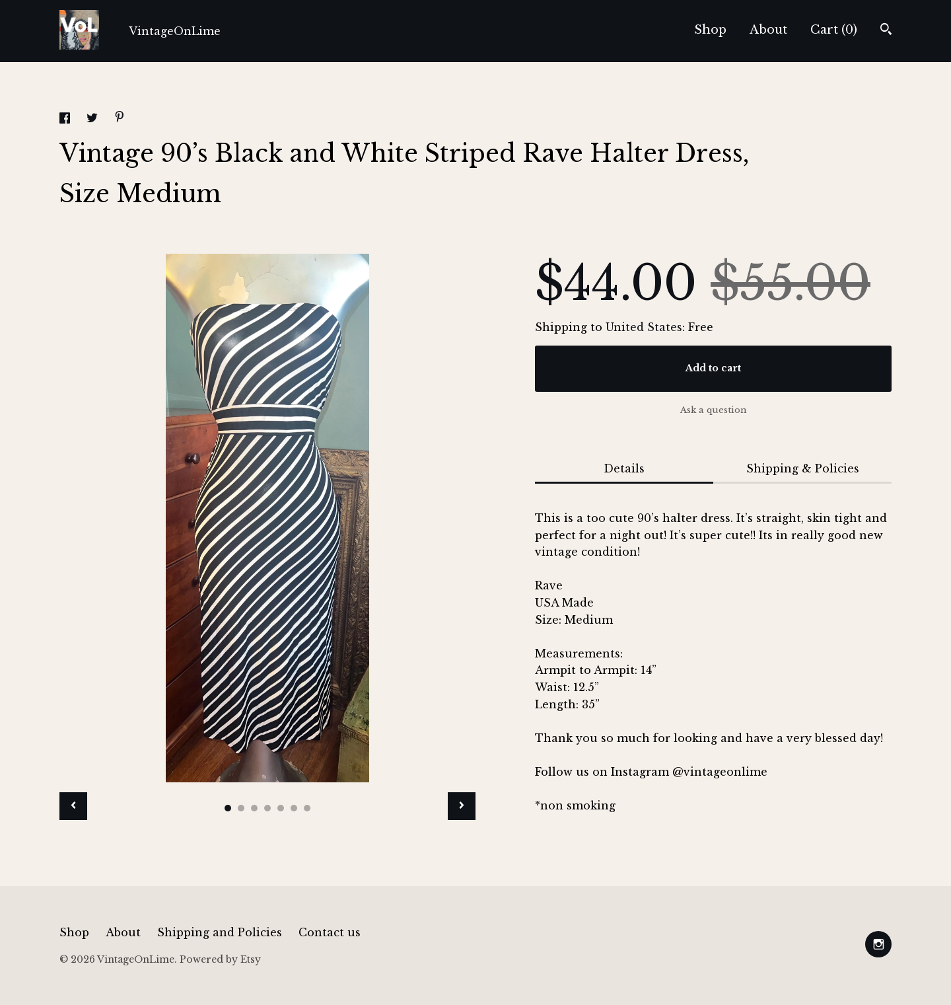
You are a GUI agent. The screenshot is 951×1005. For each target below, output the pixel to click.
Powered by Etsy (220, 959)
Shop (710, 29)
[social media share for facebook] (66, 119)
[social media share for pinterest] (119, 118)
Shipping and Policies (219, 932)
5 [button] (280, 808)
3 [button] (254, 808)
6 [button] (294, 808)
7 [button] (307, 808)
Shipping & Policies (802, 468)
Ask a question (713, 410)
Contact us (330, 932)
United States (644, 327)
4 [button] (267, 808)
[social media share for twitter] (94, 119)
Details (624, 468)
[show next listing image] (462, 806)
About (768, 29)
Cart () (833, 29)
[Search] (886, 30)
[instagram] (878, 944)
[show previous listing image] (73, 806)
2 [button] (241, 808)
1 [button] (228, 808)
